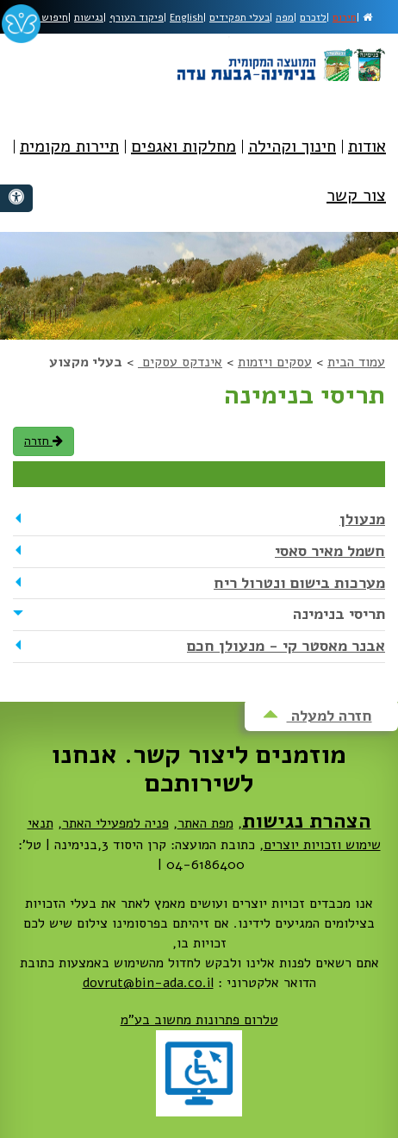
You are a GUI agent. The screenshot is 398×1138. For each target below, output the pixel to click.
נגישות (88, 17)
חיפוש (48, 17)
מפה (285, 17)
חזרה (43, 441)
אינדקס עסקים (180, 362)
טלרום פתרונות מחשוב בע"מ (199, 1019)
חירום (345, 17)
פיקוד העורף (136, 17)
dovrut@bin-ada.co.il (148, 982)
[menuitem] (367, 159)
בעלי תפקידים (239, 17)
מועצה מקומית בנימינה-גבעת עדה (280, 58)
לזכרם (313, 17)
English (186, 17)
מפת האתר (205, 823)
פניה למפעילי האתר (115, 823)
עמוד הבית (356, 362)
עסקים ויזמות (275, 362)
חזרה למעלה (317, 715)
